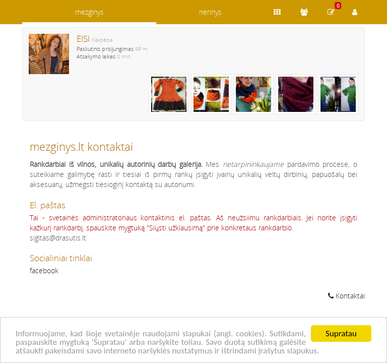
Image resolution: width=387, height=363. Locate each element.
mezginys (89, 12)
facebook (44, 270)
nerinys (210, 12)
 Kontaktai (346, 295)
